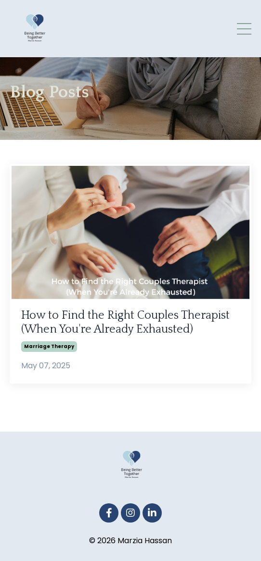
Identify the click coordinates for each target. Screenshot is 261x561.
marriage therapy (49, 346)
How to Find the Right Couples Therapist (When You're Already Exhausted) (125, 322)
